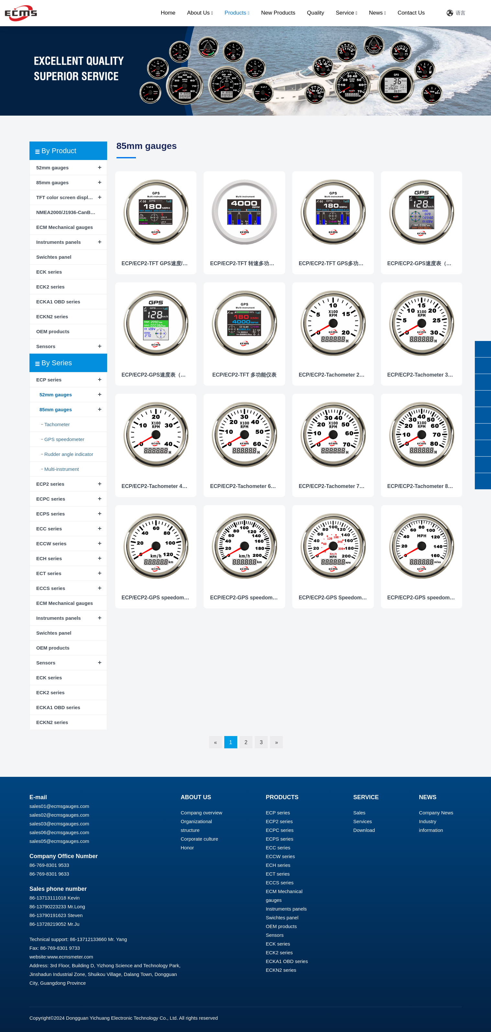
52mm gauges (52, 167)
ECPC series (50, 499)
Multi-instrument (61, 469)
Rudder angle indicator (68, 454)
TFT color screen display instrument (71, 197)
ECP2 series (50, 484)
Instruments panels (58, 242)
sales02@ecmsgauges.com (59, 815)
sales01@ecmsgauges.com (59, 806)
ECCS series (50, 588)
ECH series (49, 558)
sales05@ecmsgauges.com (59, 841)
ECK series (49, 272)
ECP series (48, 379)
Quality (315, 13)
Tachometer (57, 424)
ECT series (48, 573)
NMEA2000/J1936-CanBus (66, 212)
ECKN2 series (52, 316)
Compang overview (201, 812)
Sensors (45, 346)
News (377, 13)
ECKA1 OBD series (58, 301)
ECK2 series (50, 286)
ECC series (49, 528)
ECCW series (51, 543)
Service (346, 13)
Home (168, 13)
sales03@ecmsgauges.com (59, 823)
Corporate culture (199, 839)
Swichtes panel (53, 257)
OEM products (53, 331)
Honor (187, 847)
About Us (200, 13)
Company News (436, 812)
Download (364, 830)
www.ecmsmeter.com (70, 956)
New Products (278, 13)
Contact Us (411, 13)
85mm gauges (52, 182)
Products (237, 13)
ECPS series (50, 513)
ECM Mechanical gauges (64, 227)
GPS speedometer (64, 439)
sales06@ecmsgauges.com (59, 832)
